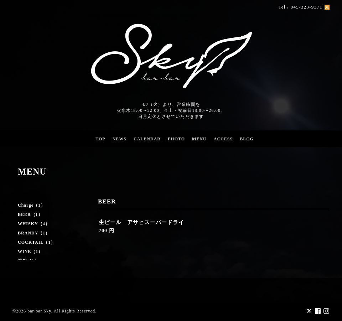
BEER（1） (30, 214)
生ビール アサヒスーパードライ (141, 222)
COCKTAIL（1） (36, 242)
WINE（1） (30, 251)
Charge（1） (31, 205)
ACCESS (223, 138)
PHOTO (176, 138)
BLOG (247, 138)
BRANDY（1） (34, 233)
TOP (100, 138)
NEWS (119, 138)
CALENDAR (147, 138)
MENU (199, 138)
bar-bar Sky (39, 310)
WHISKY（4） (34, 223)
